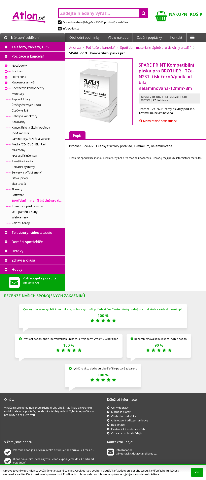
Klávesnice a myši (23, 82)
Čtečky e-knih (20, 110)
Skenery (17, 189)
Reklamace (118, 424)
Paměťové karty (22, 161)
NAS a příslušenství (24, 155)
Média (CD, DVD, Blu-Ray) (29, 144)
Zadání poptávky (149, 37)
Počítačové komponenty (28, 88)
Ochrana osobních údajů (126, 433)
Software (18, 195)
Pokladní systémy (23, 167)
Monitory (18, 93)
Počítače (17, 71)
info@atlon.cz (68, 28)
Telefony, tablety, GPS (30, 47)
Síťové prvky (20, 178)
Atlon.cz (75, 47)
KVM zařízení (20, 133)
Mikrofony (18, 150)
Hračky (17, 251)
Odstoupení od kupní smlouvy (129, 420)
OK (197, 472)
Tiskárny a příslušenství (27, 206)
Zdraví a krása (23, 260)
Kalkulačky (18, 122)
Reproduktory (21, 99)
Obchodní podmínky (84, 37)
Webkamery (20, 217)
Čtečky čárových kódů (26, 105)
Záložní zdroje (21, 223)
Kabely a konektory (24, 116)
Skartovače (19, 184)
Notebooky (19, 65)
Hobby (16, 269)
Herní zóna (19, 77)
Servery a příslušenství (26, 172)
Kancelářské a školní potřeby (31, 127)
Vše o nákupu (118, 37)
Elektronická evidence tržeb (128, 429)
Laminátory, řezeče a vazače (31, 139)
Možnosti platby (121, 412)
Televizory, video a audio (31, 232)
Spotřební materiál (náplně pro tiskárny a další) (37, 200)
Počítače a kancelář (27, 56)
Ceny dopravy (120, 407)
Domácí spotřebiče (27, 241)
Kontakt (176, 37)
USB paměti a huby (24, 212)
